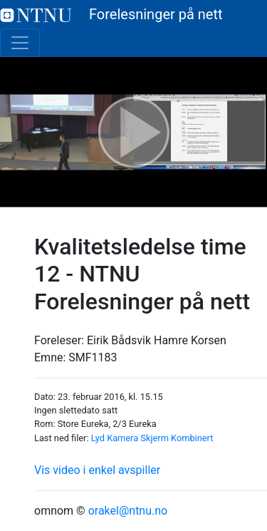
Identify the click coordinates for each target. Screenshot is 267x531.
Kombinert (192, 438)
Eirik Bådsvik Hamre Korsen (156, 340)
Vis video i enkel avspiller (97, 470)
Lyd (98, 438)
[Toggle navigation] (20, 43)
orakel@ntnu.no (128, 510)
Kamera (122, 438)
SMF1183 (92, 357)
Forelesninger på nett (111, 14)
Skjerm (154, 438)
